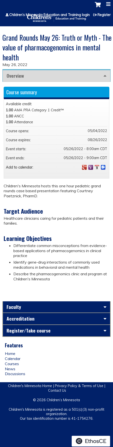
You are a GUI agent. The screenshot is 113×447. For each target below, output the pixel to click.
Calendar (12, 358)
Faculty (14, 306)
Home (10, 353)
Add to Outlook (103, 167)
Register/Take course (29, 330)
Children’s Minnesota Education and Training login (49, 15)
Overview (15, 75)
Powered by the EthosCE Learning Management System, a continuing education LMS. (91, 441)
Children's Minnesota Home (30, 386)
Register (104, 15)
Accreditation (21, 318)
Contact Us (57, 390)
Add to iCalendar (97, 167)
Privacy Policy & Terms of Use (79, 386)
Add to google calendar (84, 167)
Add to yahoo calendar (90, 167)
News (10, 368)
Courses (12, 363)
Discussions (15, 373)
